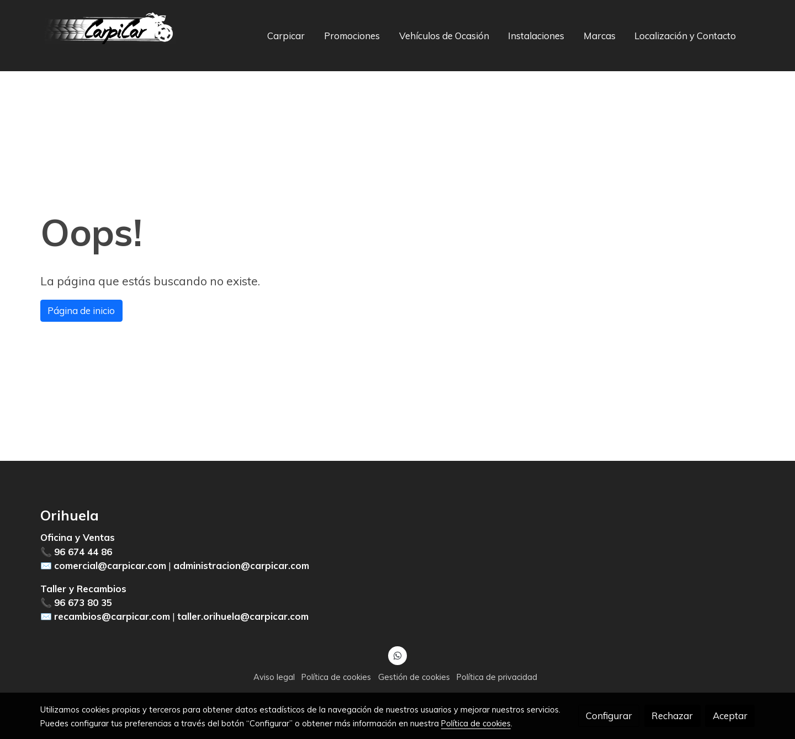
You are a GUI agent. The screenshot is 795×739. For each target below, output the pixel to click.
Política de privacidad (497, 677)
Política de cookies (336, 677)
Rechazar (672, 715)
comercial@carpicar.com (110, 565)
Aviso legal (274, 677)
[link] (111, 35)
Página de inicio (81, 310)
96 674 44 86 (83, 551)
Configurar (609, 715)
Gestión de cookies (414, 677)
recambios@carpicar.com (112, 616)
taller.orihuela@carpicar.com (243, 616)
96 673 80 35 (83, 602)
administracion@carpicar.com (241, 565)
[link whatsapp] (397, 655)
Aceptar (730, 715)
